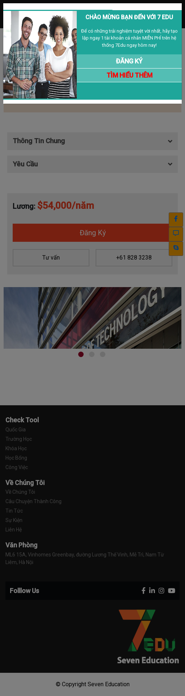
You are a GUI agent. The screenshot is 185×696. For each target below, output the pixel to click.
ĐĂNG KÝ (129, 61)
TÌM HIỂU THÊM (129, 75)
